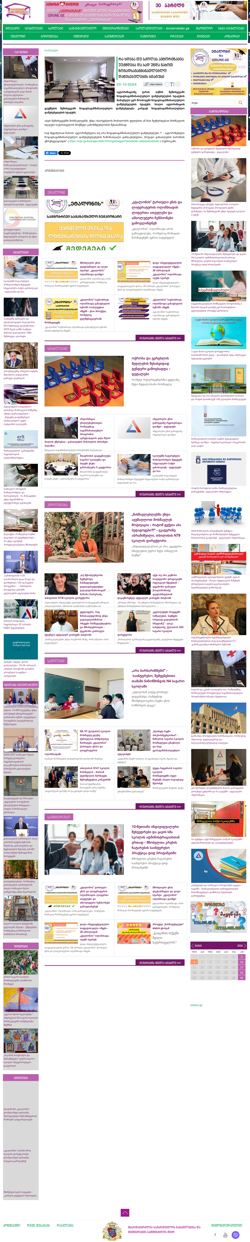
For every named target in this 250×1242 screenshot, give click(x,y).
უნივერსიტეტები (115, 28)
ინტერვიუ (81, 36)
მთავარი (12, 28)
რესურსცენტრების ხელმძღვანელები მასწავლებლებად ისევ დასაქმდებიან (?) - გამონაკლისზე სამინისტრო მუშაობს (214, 641)
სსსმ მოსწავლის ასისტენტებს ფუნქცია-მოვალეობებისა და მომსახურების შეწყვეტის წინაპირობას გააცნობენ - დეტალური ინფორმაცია (218, 534)
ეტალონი (17, 36)
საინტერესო (114, 36)
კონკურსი (232, 36)
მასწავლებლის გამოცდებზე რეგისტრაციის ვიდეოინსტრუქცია (19, 454)
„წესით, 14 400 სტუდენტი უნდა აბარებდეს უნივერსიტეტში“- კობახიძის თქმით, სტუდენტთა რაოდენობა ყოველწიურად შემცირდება (20, 717)
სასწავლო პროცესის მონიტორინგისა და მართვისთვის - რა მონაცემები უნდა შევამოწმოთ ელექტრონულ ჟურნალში (20, 496)
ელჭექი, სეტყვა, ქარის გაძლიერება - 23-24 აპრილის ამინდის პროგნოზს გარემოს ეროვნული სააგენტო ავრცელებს (20, 668)
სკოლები (55, 28)
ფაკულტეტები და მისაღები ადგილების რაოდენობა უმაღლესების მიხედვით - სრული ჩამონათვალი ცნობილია (18, 805)
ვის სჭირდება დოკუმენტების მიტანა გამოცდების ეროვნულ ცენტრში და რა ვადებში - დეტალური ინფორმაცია (217, 791)
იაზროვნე (148, 36)
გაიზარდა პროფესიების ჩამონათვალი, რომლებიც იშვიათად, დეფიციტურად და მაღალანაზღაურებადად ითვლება (218, 739)
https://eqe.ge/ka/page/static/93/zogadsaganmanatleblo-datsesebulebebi (114, 141)
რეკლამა (65, 1225)
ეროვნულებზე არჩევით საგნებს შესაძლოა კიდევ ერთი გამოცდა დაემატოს (21, 375)
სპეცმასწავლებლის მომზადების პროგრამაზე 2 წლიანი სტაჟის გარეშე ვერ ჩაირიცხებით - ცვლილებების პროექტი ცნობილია (216, 307)
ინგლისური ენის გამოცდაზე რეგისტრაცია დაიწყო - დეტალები (19, 129)
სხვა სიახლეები (231, 28)
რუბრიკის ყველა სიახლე (160, 338)
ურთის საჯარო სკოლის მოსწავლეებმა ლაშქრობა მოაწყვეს (18, 980)
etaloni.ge (196, 1005)
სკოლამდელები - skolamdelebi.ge (162, 28)
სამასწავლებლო (82, 28)
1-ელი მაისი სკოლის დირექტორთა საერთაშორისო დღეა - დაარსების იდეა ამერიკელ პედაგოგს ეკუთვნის (218, 355)
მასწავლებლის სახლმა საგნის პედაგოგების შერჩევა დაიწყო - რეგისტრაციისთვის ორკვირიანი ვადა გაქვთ (218, 442)
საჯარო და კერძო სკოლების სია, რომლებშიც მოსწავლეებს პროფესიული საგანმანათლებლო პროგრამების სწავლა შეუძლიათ (217, 693)
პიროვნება (49, 36)
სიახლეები (34, 28)
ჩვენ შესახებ (38, 1225)
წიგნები (203, 36)
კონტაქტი (11, 1225)
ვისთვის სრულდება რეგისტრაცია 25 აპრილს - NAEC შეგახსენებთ (18, 624)
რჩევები (176, 36)
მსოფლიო (204, 28)
